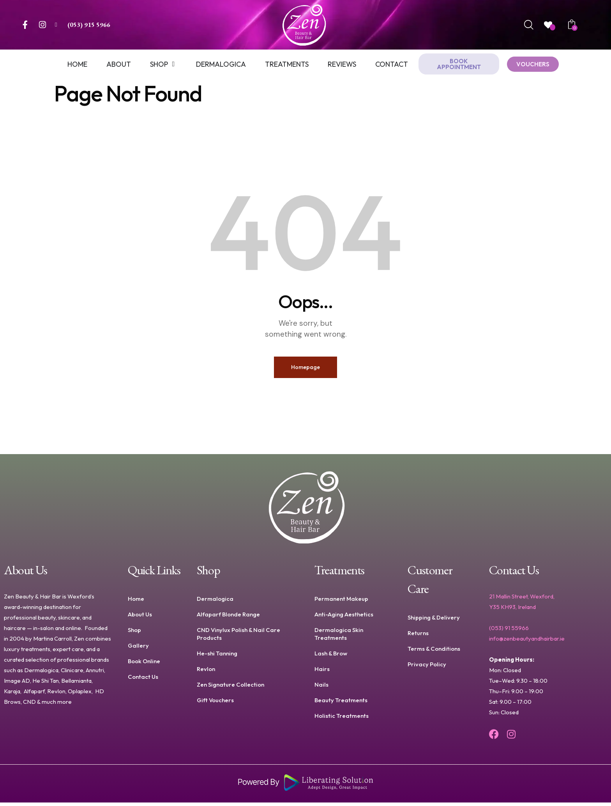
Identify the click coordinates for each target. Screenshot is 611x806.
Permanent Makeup (341, 602)
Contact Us (143, 680)
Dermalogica (215, 602)
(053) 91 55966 (509, 631)
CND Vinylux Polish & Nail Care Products (238, 637)
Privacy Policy (427, 667)
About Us (140, 617)
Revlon (206, 672)
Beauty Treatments (340, 703)
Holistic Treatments (341, 719)
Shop (134, 633)
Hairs (322, 672)
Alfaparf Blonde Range (228, 617)
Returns (418, 636)
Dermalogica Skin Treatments (338, 637)
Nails (321, 688)
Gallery (138, 649)
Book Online (144, 664)
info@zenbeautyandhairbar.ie (527, 642)
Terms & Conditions (434, 652)
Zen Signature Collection (230, 688)
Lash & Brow (330, 656)
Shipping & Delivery (434, 621)
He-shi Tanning (217, 656)
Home (136, 602)
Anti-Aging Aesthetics (343, 617)
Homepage (305, 368)
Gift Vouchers (215, 703)
